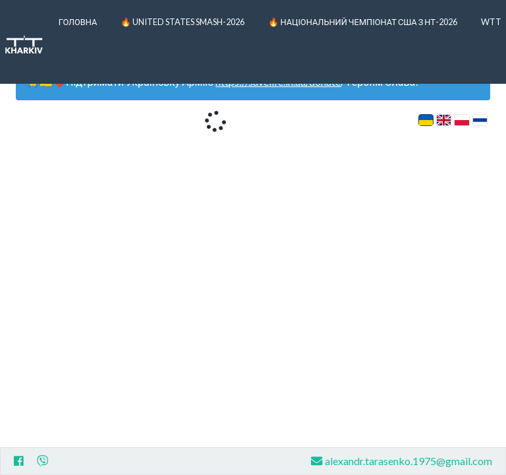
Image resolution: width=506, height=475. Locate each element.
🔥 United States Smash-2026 (182, 21)
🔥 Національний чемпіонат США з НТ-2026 (362, 21)
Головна (78, 21)
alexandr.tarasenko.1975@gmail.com (401, 461)
